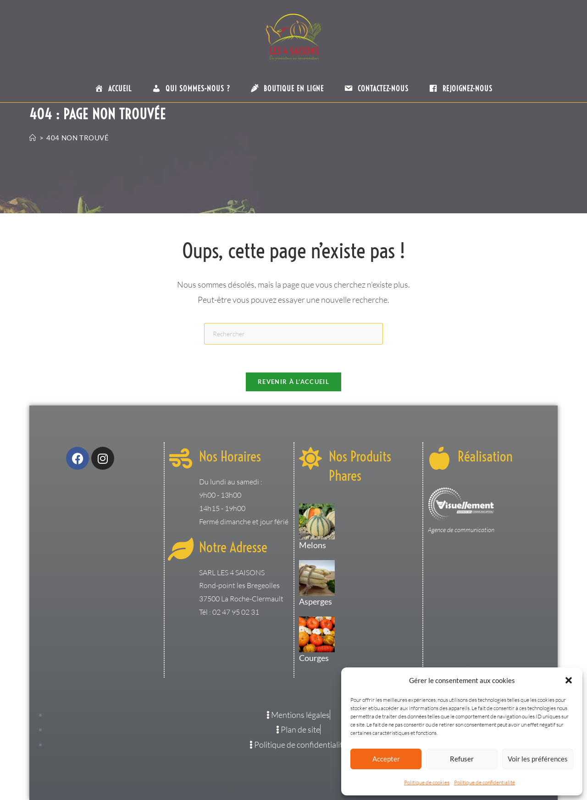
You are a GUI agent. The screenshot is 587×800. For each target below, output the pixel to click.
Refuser (462, 759)
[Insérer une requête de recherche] (293, 333)
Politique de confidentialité (484, 782)
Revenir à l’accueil (293, 381)
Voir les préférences (538, 759)
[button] (568, 680)
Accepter (386, 759)
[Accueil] (33, 137)
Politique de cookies (426, 782)
